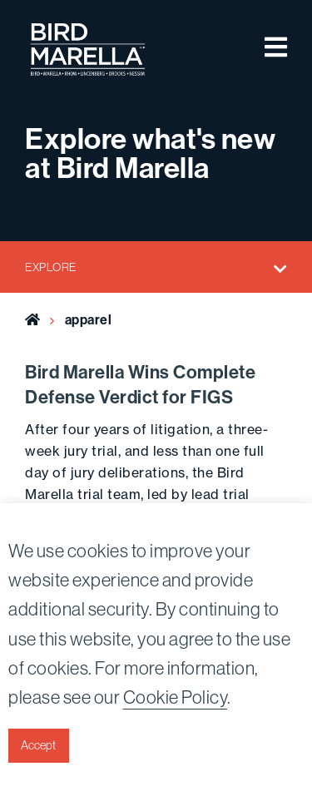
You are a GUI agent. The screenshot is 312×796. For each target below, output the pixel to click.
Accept (38, 745)
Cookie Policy (175, 697)
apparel (88, 320)
